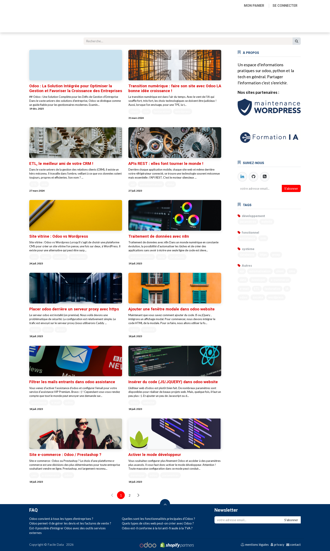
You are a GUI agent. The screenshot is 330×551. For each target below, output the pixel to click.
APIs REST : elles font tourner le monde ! (165, 163)
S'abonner (291, 188)
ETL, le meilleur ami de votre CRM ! (61, 163)
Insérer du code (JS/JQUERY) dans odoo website (173, 382)
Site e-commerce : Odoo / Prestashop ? (65, 454)
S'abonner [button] (291, 520)
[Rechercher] (297, 41)
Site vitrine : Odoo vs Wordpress (58, 236)
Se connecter (285, 6)
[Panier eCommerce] (254, 6)
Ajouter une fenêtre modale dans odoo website (171, 309)
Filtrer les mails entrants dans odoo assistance (72, 382)
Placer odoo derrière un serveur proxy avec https (74, 309)
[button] (165, 504)
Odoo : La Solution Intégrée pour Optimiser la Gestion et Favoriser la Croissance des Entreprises (75, 88)
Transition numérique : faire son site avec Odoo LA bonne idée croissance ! (174, 88)
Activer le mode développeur (154, 454)
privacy (279, 544)
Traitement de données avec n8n (158, 236)
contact (295, 544)
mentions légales (257, 544)
